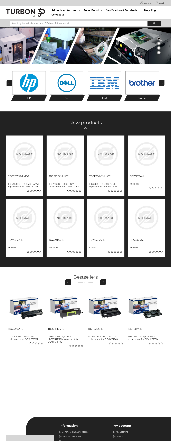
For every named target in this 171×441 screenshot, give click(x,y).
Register (145, 2)
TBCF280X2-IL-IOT (99, 176)
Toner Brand (91, 10)
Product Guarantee (71, 436)
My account (122, 431)
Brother (142, 98)
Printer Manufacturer (64, 10)
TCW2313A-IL (56, 239)
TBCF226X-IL (95, 328)
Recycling (150, 10)
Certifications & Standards (121, 10)
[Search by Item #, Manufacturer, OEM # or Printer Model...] (79, 23)
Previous (9, 83)
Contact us (57, 14)
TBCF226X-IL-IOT (58, 176)
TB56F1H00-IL (56, 328)
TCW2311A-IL (137, 176)
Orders (119, 436)
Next (161, 83)
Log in (160, 2)
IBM (104, 98)
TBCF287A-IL (135, 328)
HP (29, 98)
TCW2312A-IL (15, 239)
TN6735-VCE (137, 239)
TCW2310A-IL (97, 239)
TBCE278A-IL (15, 328)
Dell (67, 98)
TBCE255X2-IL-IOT (18, 176)
